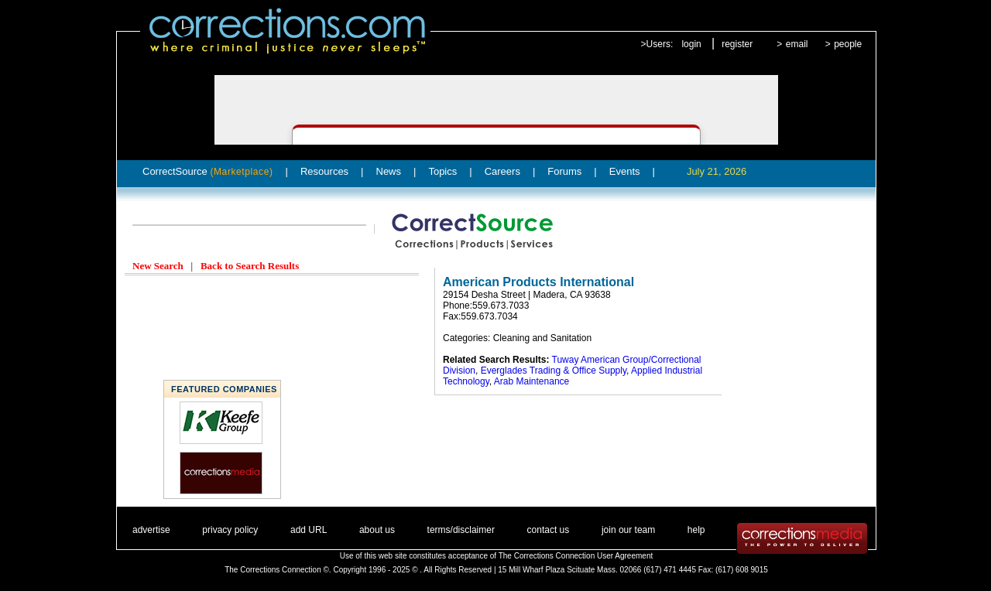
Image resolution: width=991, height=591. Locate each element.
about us (377, 529)
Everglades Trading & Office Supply (553, 370)
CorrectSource (207, 171)
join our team (628, 529)
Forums (564, 171)
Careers (502, 171)
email (797, 44)
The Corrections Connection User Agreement (576, 556)
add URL (308, 529)
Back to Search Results (250, 266)
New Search (157, 266)
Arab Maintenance (531, 381)
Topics (442, 171)
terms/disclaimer (461, 529)
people (848, 44)
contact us (548, 529)
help (696, 529)
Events (624, 171)
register (737, 44)
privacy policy (230, 529)
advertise (151, 529)
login (691, 44)
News (389, 171)
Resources (324, 171)
